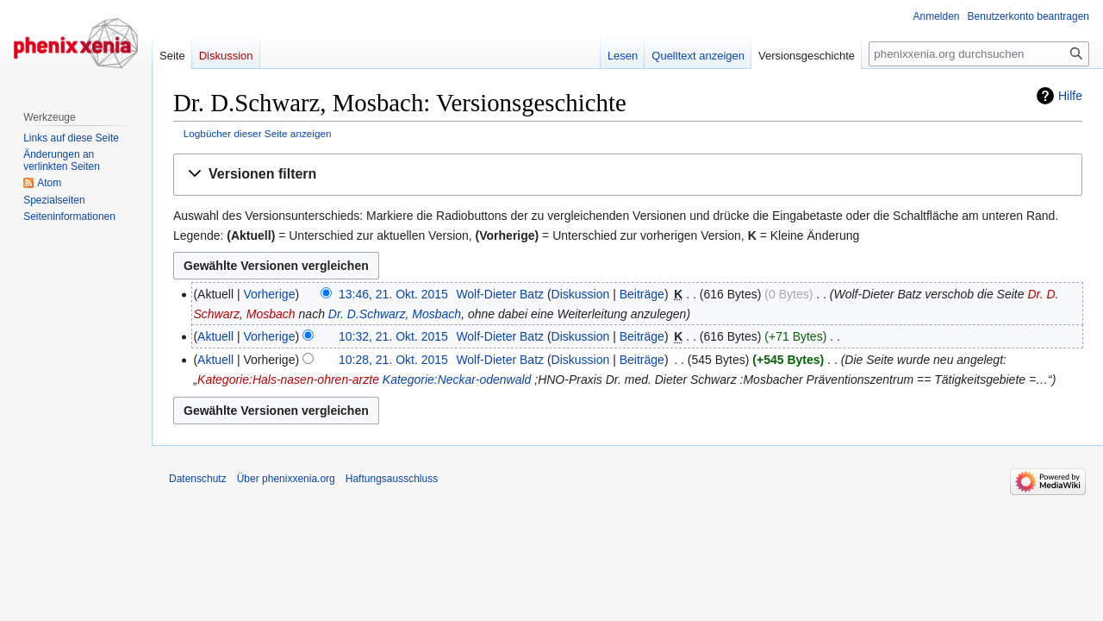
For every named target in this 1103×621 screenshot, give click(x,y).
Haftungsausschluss (392, 479)
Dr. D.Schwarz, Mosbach (394, 314)
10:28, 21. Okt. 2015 (393, 360)
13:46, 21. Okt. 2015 (393, 294)
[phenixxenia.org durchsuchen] (979, 53)
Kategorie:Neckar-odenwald (457, 379)
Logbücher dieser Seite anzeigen (258, 133)
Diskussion (581, 294)
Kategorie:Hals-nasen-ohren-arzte (288, 379)
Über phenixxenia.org (286, 479)
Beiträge (642, 294)
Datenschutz (198, 479)
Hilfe (1070, 96)
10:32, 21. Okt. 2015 (393, 336)
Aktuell (215, 336)
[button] (628, 174)
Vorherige (270, 294)
